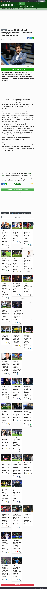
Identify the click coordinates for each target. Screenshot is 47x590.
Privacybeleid (25, 584)
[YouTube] (40, 585)
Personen (22, 6)
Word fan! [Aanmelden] (10, 8)
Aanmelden (41, 1)
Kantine (27, 3)
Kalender (20, 8)
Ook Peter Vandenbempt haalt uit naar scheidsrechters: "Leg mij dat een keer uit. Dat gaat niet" (6, 494)
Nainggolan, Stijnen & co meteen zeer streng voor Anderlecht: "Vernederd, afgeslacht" (5, 366)
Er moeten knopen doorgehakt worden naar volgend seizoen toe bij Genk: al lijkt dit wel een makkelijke (6, 571)
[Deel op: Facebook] (28, 38)
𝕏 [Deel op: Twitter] (30, 38)
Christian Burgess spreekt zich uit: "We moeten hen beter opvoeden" (5, 545)
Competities (33, 3)
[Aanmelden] (2, 213)
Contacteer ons (13, 584)
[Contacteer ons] (42, 585)
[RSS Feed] (35, 587)
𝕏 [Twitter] (37, 585)
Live (27, 6)
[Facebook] (35, 585)
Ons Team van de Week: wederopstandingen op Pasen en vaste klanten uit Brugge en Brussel (18, 314)
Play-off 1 (5, 213)
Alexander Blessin (27, 213)
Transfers (36, 8)
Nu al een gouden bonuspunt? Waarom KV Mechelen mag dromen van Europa (6, 416)
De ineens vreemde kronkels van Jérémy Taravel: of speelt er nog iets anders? (5, 314)
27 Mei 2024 (4, 39)
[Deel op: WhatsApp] (33, 38)
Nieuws (22, 3)
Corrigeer (31, 183)
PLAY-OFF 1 (3, 8)
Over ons (19, 584)
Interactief (32, 6)
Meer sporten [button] (7, 1)
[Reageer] (9, 321)
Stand (24, 8)
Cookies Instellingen (23, 586)
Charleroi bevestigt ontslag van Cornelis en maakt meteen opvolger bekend (6, 442)
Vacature (31, 584)
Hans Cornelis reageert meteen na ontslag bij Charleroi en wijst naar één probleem (27, 467)
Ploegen (39, 3)
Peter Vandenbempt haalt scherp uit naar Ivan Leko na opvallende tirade (16, 494)
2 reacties (10, 39)
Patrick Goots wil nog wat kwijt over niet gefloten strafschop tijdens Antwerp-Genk (27, 391)
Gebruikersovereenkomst (11, 586)
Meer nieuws (18, 217)
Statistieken (30, 8)
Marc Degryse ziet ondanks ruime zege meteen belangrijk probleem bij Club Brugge (17, 442)
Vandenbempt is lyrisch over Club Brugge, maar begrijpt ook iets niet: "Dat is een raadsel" (16, 391)
